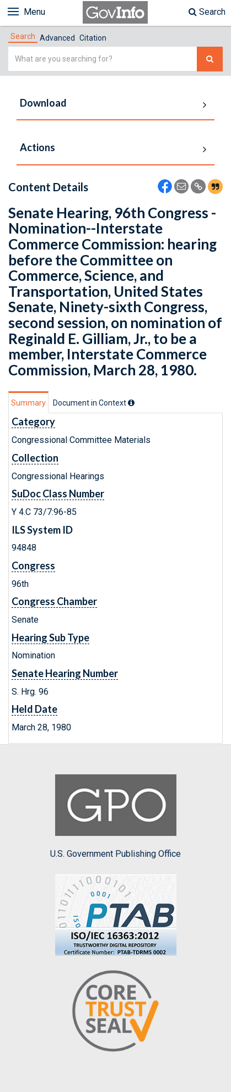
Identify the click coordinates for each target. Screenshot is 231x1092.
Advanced (57, 38)
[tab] (22, 36)
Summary (28, 402)
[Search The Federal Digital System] (210, 59)
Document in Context (94, 402)
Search (207, 12)
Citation (92, 38)
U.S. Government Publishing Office (115, 816)
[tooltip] (131, 403)
